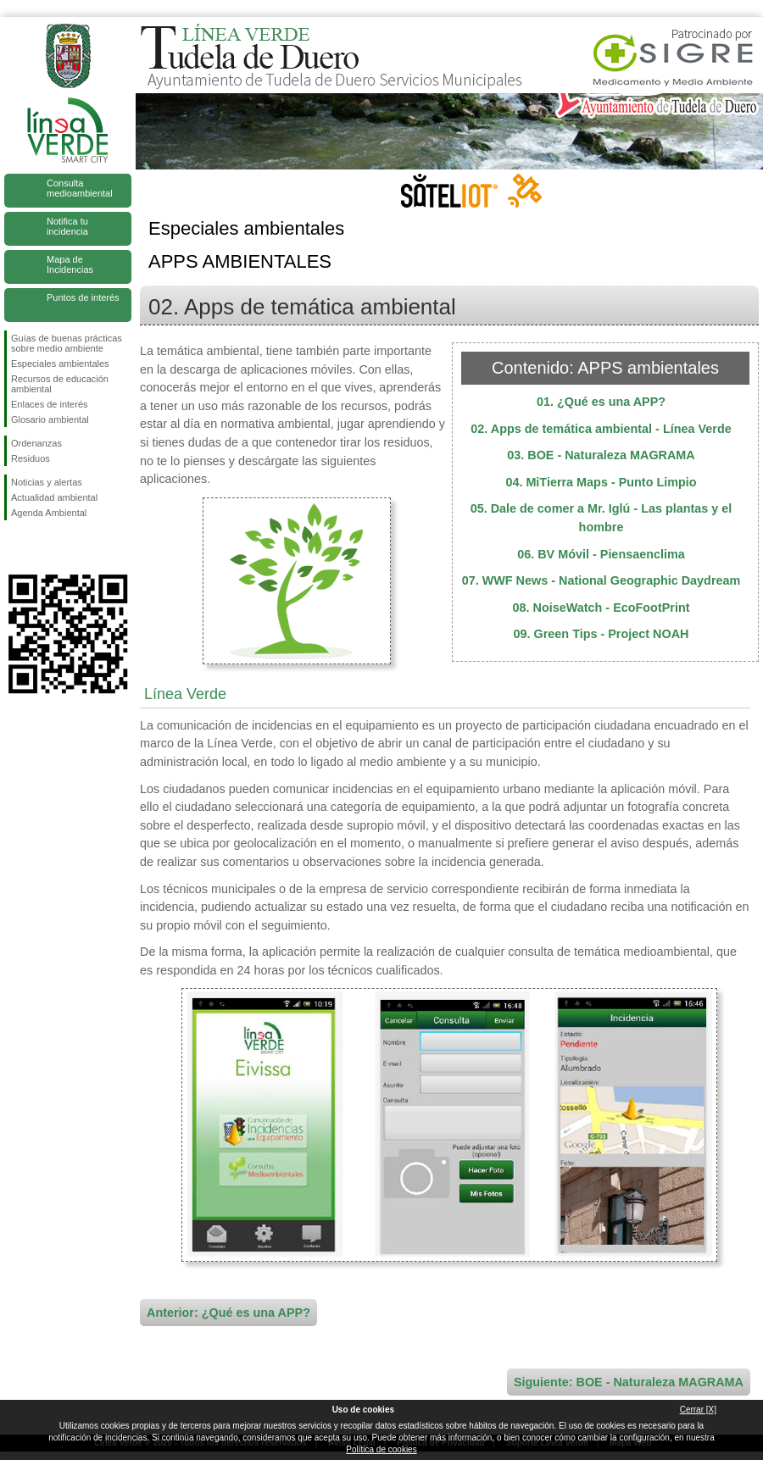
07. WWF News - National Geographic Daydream (601, 580)
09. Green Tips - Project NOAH (601, 634)
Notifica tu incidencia (67, 226)
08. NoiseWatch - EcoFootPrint (601, 607)
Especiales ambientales (60, 363)
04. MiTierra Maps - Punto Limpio (600, 482)
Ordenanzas (36, 443)
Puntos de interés (83, 297)
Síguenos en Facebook (14, 547)
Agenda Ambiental (48, 513)
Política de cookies (381, 1449)
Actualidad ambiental (54, 497)
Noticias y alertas (46, 482)
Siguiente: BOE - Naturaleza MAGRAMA (629, 1382)
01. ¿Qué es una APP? (601, 401)
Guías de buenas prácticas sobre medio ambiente (66, 343)
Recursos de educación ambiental (60, 384)
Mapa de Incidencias (70, 264)
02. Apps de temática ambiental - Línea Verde (601, 429)
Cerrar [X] (698, 1409)
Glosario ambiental (50, 419)
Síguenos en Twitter (42, 547)
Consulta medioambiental (80, 188)
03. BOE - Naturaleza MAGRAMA (601, 455)
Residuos (30, 458)
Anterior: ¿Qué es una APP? (228, 1312)
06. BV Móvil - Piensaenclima (601, 554)
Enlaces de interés (49, 404)
